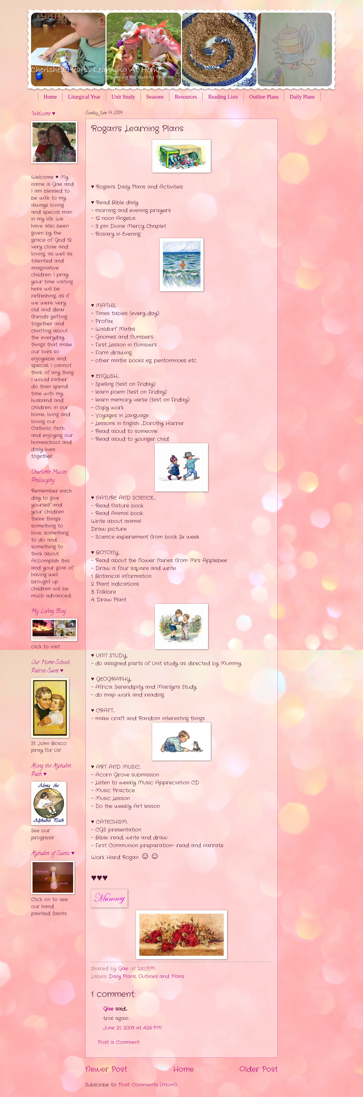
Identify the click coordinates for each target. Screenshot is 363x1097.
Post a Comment (119, 1042)
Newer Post (106, 1069)
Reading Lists (223, 97)
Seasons (155, 97)
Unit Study (123, 97)
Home (50, 97)
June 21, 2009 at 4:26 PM (132, 1027)
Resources (186, 97)
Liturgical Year (84, 97)
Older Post (258, 1069)
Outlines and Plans (161, 976)
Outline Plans (263, 97)
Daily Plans (122, 976)
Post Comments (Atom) (148, 1084)
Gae (108, 1008)
